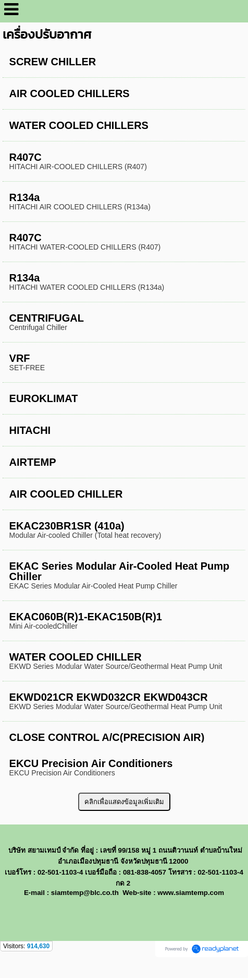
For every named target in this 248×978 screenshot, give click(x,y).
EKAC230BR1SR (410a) (67, 526)
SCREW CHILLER (52, 61)
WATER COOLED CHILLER (75, 657)
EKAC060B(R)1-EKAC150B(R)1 (85, 616)
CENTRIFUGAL (46, 318)
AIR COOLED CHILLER (66, 494)
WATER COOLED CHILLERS (78, 125)
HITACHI (30, 430)
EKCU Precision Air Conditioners (91, 763)
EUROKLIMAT (43, 398)
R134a (24, 197)
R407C (25, 157)
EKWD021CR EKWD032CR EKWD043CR (108, 697)
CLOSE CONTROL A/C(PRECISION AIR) (107, 737)
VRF (19, 358)
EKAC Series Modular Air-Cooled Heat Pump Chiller (119, 571)
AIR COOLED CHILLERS (69, 93)
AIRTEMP (32, 462)
